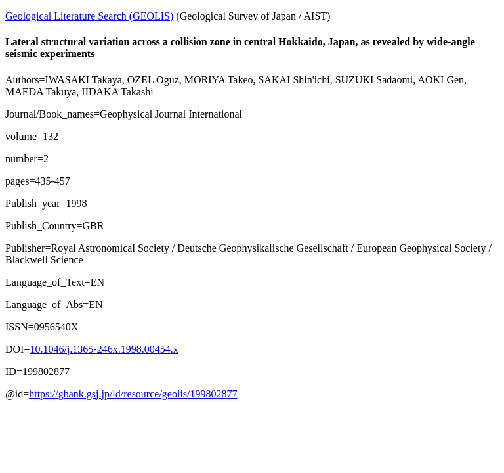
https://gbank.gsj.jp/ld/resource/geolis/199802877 (133, 393)
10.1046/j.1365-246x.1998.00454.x (104, 349)
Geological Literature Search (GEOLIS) (89, 16)
